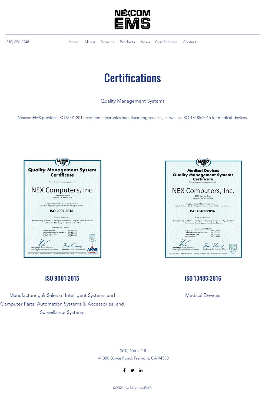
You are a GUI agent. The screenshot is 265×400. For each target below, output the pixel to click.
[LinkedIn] (140, 370)
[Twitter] (132, 370)
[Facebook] (124, 370)
